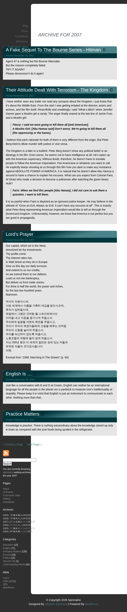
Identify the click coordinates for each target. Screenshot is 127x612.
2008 (5, 518)
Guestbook (21, 36)
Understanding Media (14, 564)
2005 (5, 528)
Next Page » (34, 444)
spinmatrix (8, 472)
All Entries (22, 41)
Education (8, 545)
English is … (19, 373)
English (6, 548)
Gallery (24, 52)
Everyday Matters (12, 551)
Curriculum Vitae (18, 46)
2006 (5, 525)
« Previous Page (13, 444)
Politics (6, 558)
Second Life (9, 561)
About (24, 31)
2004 (5, 531)
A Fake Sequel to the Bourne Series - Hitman (54, 49)
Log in (6, 578)
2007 (5, 521)
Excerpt (7, 554)
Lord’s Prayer (20, 234)
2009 (5, 515)
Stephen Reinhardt (56, 604)
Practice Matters (23, 414)
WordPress (8, 587)
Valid (9, 581)
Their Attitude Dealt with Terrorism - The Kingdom (57, 89)
